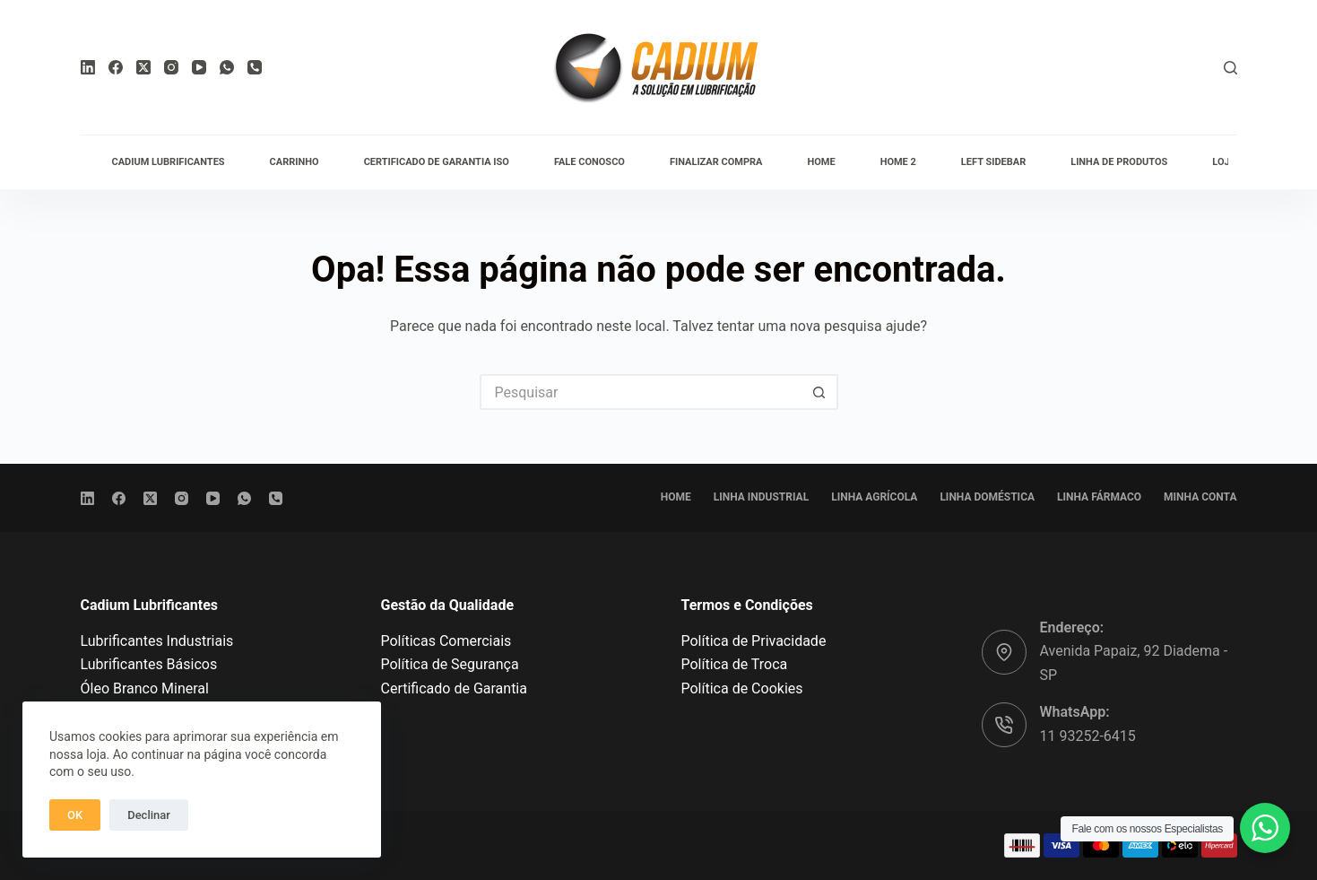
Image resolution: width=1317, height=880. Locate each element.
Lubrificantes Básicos (149, 664)
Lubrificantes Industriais (157, 640)
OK (74, 815)
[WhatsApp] (227, 67)
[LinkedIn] (88, 67)
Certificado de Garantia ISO (436, 162)
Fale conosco (589, 162)
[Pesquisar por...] (641, 392)
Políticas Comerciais (446, 640)
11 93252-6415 (1088, 736)
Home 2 (898, 162)
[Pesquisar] (1230, 67)
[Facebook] (115, 67)
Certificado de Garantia (454, 688)
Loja (1224, 162)
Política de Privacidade (754, 640)
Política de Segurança (450, 664)
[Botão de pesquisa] (820, 392)
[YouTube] (199, 67)
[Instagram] (171, 67)
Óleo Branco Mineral (145, 688)
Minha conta (1200, 497)
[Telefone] (254, 67)
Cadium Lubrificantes (168, 162)
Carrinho (294, 162)
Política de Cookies (742, 688)
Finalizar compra (716, 162)
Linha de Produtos (1118, 162)
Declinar (148, 815)
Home (821, 162)
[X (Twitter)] (143, 67)
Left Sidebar (993, 162)
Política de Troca (734, 664)
